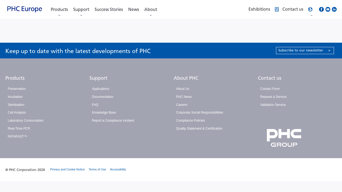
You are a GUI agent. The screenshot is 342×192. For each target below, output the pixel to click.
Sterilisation (16, 105)
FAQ (95, 105)
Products (59, 9)
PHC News (184, 97)
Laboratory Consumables (26, 120)
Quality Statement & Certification (199, 128)
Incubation (15, 97)
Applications (100, 89)
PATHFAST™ (17, 136)
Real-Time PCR (19, 128)
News (133, 9)
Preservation (17, 89)
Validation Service (273, 105)
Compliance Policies (190, 120)
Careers (182, 105)
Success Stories (109, 9)
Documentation (103, 97)
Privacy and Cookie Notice (67, 169)
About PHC (186, 78)
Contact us (269, 78)
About (150, 9)
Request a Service (273, 97)
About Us (182, 89)
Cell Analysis (17, 112)
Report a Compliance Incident (113, 120)
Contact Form (270, 89)
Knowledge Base (104, 112)
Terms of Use (97, 169)
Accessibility (118, 169)
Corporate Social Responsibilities (199, 112)
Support (81, 9)
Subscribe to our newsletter (304, 50)
